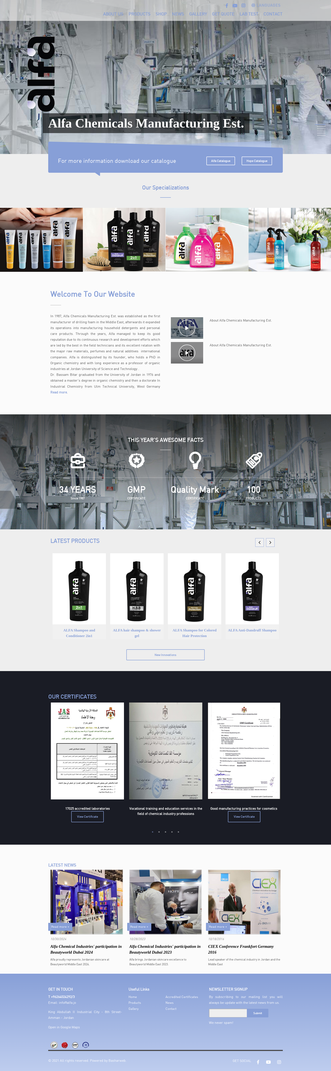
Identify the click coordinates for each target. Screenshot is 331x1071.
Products (139, 13)
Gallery (198, 13)
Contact (272, 13)
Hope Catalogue (256, 161)
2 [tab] (159, 832)
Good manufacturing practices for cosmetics (244, 808)
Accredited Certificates (182, 997)
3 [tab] (165, 832)
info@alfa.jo (67, 1002)
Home (132, 997)
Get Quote (223, 13)
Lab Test (249, 13)
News (178, 13)
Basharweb (117, 1060)
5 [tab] (178, 832)
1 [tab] (152, 832)
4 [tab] (172, 832)
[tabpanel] (87, 762)
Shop (161, 13)
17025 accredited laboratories (87, 808)
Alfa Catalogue (220, 161)
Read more (58, 392)
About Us (113, 13)
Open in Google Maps (64, 1027)
